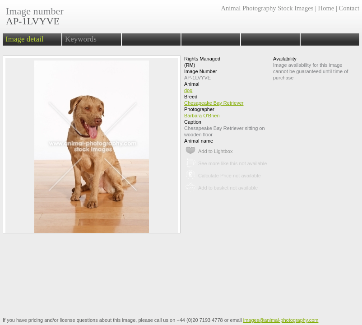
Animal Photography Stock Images (267, 8)
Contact (349, 8)
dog (188, 90)
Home (326, 8)
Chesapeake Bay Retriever (213, 103)
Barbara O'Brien (202, 115)
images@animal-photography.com (281, 320)
